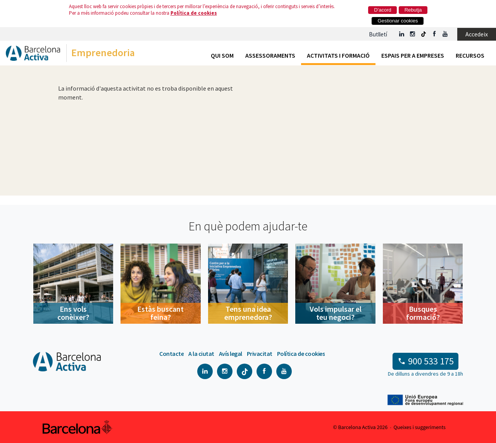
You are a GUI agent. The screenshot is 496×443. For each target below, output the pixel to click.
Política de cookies (193, 13)
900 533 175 (431, 361)
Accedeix (476, 34)
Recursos (470, 55)
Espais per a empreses (412, 55)
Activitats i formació (338, 55)
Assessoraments (270, 55)
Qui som (222, 55)
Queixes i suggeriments (420, 427)
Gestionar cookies (397, 21)
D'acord (382, 10)
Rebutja (413, 10)
